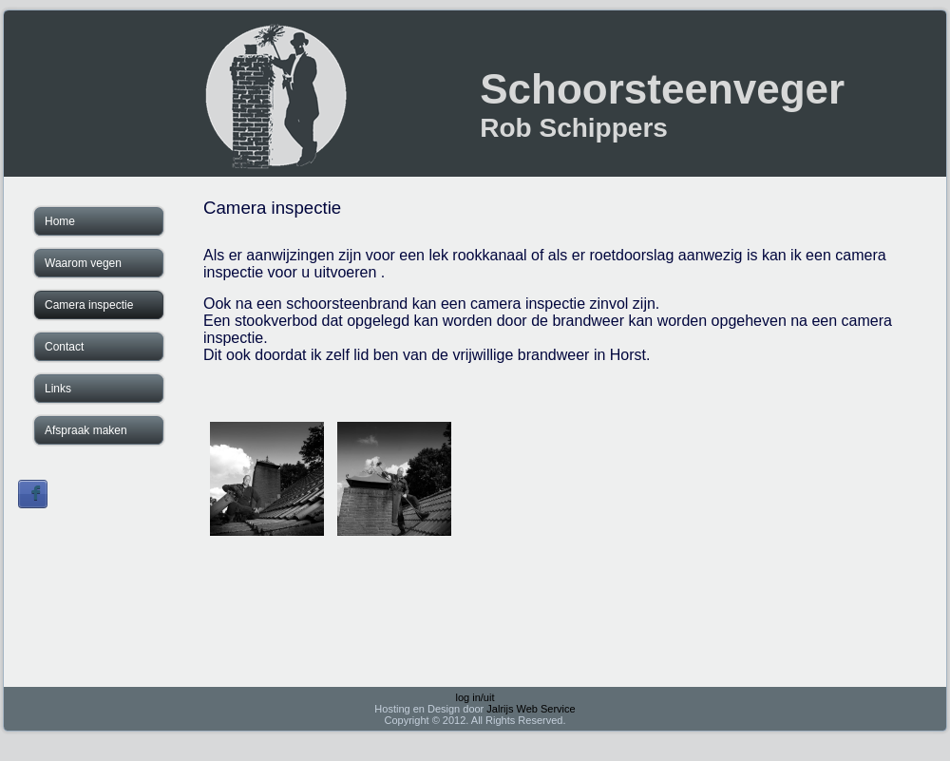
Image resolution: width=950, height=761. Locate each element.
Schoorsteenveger (662, 89)
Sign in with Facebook (33, 494)
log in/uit (475, 697)
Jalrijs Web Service (530, 708)
